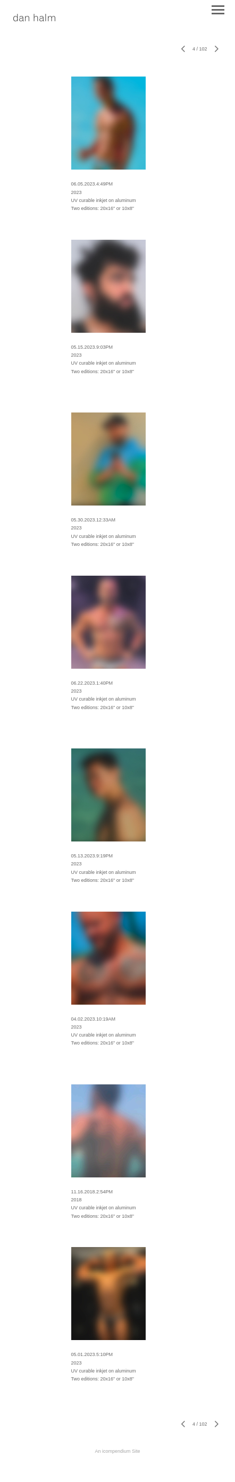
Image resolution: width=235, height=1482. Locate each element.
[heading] (34, 18)
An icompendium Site (117, 1451)
